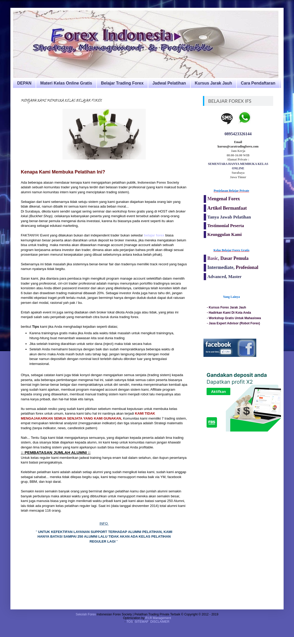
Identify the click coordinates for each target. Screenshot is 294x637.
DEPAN (24, 83)
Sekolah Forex (86, 614)
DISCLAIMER (159, 621)
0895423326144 (238, 134)
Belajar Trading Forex (122, 83)
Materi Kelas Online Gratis (66, 83)
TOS (129, 621)
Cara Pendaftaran (258, 83)
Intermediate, (221, 267)
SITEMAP (142, 621)
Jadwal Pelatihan (169, 83)
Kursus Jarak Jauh (213, 83)
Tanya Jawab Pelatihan (229, 217)
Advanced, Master (224, 276)
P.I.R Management (158, 618)
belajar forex (154, 235)
